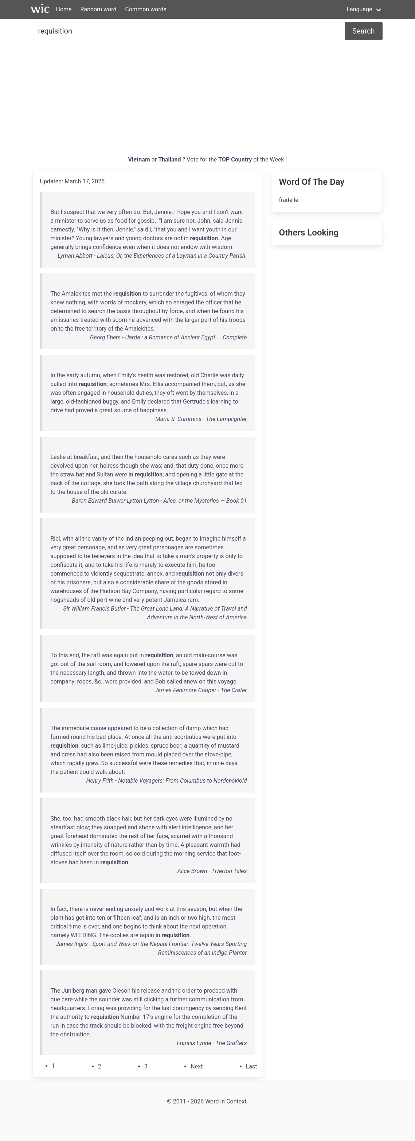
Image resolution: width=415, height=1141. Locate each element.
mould (154, 754)
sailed (174, 681)
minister (65, 220)
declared (159, 401)
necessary (73, 672)
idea (137, 556)
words (108, 302)
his (240, 311)
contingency (188, 1008)
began (184, 538)
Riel (55, 538)
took (119, 483)
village (183, 483)
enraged (184, 302)
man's (187, 556)
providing (130, 1008)
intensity (92, 844)
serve (91, 220)
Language (359, 9)
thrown (127, 672)
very (111, 212)
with (204, 247)
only (231, 556)
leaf (136, 917)
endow (189, 247)
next (194, 926)
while (81, 999)
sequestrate (129, 573)
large (57, 401)
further (178, 999)
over (188, 754)
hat (80, 474)
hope (183, 212)
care (67, 999)
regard (212, 591)
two (192, 917)
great (106, 410)
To (54, 655)
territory (96, 328)
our (232, 229)
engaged (89, 392)
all (78, 538)
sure (179, 220)
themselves (212, 392)
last (166, 1008)
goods (195, 582)
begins (132, 926)
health (145, 375)
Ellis (158, 384)
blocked (141, 1025)
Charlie (209, 375)
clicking (154, 999)
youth (213, 229)
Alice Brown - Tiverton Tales (212, 871)
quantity (199, 745)
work (162, 909)
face (162, 836)
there (76, 909)
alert (174, 827)
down (214, 672)
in (224, 229)
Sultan (105, 474)
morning (184, 853)
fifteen (121, 917)
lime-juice (114, 745)
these (160, 763)
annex (155, 573)
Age (226, 238)
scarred (180, 836)
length (96, 672)
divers (235, 573)
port (102, 599)
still (137, 999)
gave (105, 990)
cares (170, 456)
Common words (146, 9)
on (54, 328)
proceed (214, 990)
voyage (227, 681)
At (127, 736)
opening (186, 474)
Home (64, 9)
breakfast (86, 456)
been (107, 754)
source (123, 410)
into (72, 384)
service (206, 853)
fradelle (288, 199)
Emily (139, 401)
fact (62, 909)
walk (101, 771)
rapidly (75, 763)
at (69, 456)
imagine (210, 538)
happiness (153, 410)
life (128, 564)
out (169, 538)
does (163, 247)
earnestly (62, 229)
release (150, 990)
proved (84, 410)
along (156, 483)
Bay (126, 591)
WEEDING (83, 935)
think (155, 926)
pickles (139, 745)
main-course (209, 655)
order (189, 990)
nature (119, 844)
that (91, 212)
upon (81, 465)
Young (84, 238)
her (93, 465)
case (72, 1025)
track (96, 1025)
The (55, 293)
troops (237, 319)
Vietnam (140, 159)
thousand (220, 836)
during (154, 853)
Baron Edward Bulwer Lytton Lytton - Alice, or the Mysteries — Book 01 (159, 500)
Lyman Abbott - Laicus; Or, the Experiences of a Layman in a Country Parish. (152, 255)
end (74, 655)
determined (65, 311)
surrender (161, 293)
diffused (61, 853)
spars (206, 664)
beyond (233, 1025)
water (165, 672)
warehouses (66, 591)
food (121, 220)
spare (190, 664)
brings (83, 247)
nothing (75, 302)
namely (60, 935)
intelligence (196, 827)
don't (222, 212)
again (121, 655)
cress (69, 754)
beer (175, 745)
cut (232, 664)
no (229, 818)
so (168, 302)
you (196, 212)
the (108, 293)
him (191, 564)
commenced (67, 573)
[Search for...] (189, 31)
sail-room (99, 664)
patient (69, 771)
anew (190, 681)
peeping (152, 538)
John (203, 220)
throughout (146, 311)
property (207, 556)
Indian (133, 538)
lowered (135, 664)
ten (101, 917)
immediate (75, 728)
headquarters (68, 1008)
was (160, 375)
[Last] (251, 1066)
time (172, 844)
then (107, 229)
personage (91, 547)
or (109, 917)
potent (154, 599)
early (72, 375)
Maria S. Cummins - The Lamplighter (201, 419)
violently (101, 573)
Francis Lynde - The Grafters (212, 1043)
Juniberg (73, 990)
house (75, 491)
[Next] (197, 1066)
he (238, 302)
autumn (90, 375)
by (165, 311)
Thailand (170, 159)
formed (60, 736)
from (138, 754)
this (63, 655)
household (120, 392)
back (57, 483)
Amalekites (76, 293)
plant (57, 917)
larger (192, 319)
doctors (153, 238)
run (55, 1025)
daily (238, 375)
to (80, 220)
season (196, 909)
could (86, 771)
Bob (160, 681)
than (151, 844)
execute (175, 564)
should (113, 1025)
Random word (99, 9)
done (206, 465)
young (134, 238)
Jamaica (175, 599)
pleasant (197, 844)
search (97, 311)
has (69, 917)
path (142, 483)
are (168, 238)
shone (147, 827)
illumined (205, 818)
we (101, 212)
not (190, 220)
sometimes (123, 384)
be (87, 556)
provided (130, 681)
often (125, 212)
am (168, 220)
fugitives (196, 293)
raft (96, 655)
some (236, 591)
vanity (99, 538)
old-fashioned (83, 401)
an (179, 655)
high (204, 917)
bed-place (108, 736)
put (133, 655)
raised (122, 754)
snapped (115, 827)
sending (223, 1008)
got (55, 664)
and (207, 212)
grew (92, 763)
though (129, 465)
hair (126, 818)
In (53, 375)
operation (214, 926)
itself (79, 853)
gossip (146, 220)
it (99, 229)
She (55, 818)
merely (148, 564)
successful (123, 763)
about (116, 771)
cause (98, 728)
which (156, 302)
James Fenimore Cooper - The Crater (200, 690)
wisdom (222, 247)
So (104, 763)
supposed (63, 556)
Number (131, 1016)
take (168, 556)
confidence (107, 247)
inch (174, 917)
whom (225, 293)
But (55, 212)
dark (159, 818)
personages (168, 547)
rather (136, 844)
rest (133, 836)
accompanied (182, 384)
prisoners (78, 582)
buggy (110, 401)
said (218, 220)
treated (89, 319)
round (78, 736)
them (208, 384)
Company (144, 591)
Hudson (110, 591)
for (132, 220)
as (110, 220)
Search (363, 31)
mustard (228, 745)
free (80, 328)
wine (115, 599)
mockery (135, 302)
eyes (172, 818)
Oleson (122, 990)
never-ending (106, 909)
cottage (91, 483)
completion (206, 1016)
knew (57, 302)
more (236, 465)
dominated (104, 836)
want (236, 212)
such (185, 456)
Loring (96, 1008)
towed (197, 672)
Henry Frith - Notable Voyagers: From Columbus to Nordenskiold (166, 780)
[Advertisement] (208, 101)
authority (71, 1016)
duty (193, 465)
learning (221, 401)
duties (144, 392)
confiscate (64, 564)
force (176, 311)
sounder (109, 999)
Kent (241, 1008)
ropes (84, 681)
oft (170, 392)
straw (67, 474)
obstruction (75, 1034)
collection (165, 728)
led (239, 483)
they (239, 293)
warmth (219, 844)
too (211, 564)
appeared (120, 728)
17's (148, 1016)
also (108, 582)
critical (59, 926)
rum (193, 599)
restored (177, 375)
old (195, 375)
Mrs (145, 384)
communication (209, 999)
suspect (74, 212)
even (129, 247)
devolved (62, 465)
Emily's (127, 375)
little (209, 474)
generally (62, 247)
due (55, 999)
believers (103, 556)
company (63, 681)
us (103, 220)
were (219, 456)
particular (190, 591)
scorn (120, 319)
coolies (119, 935)
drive (57, 410)
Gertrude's (196, 401)
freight (184, 1025)
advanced (148, 319)
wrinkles (61, 844)
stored (213, 582)
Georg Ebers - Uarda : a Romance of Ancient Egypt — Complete (168, 337)
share (162, 582)
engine (163, 1016)
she (241, 384)
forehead (76, 836)
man (91, 990)
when (143, 247)
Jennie (163, 212)
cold (139, 853)
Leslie (58, 456)
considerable (136, 582)
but (222, 384)
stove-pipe (218, 754)
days (231, 763)
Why (84, 229)
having (167, 591)
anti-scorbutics (182, 736)
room (117, 853)
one (117, 926)
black (113, 818)
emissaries (65, 319)
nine (218, 763)
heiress (109, 465)
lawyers (103, 238)
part (206, 319)
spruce (159, 745)
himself (231, 538)
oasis (123, 311)
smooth (95, 818)
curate (118, 491)
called (58, 384)
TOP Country (235, 159)
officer (213, 302)
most (228, 917)
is (93, 229)
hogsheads (65, 599)
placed (172, 754)
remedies (181, 763)
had (69, 410)
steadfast (63, 827)
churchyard (207, 483)
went (182, 392)
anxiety (134, 909)
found (227, 311)
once (222, 465)
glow (83, 827)
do (136, 212)
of (212, 293)
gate (221, 474)
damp (193, 728)
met (97, 293)
